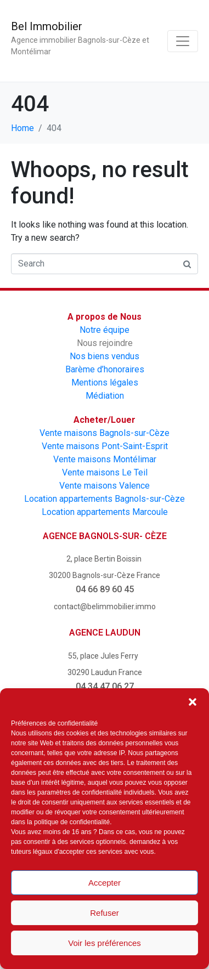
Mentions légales (104, 382)
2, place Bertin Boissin (104, 558)
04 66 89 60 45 (105, 589)
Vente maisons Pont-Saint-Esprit (105, 446)
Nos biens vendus (104, 356)
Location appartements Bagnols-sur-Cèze (104, 499)
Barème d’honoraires (104, 369)
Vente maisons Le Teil (105, 472)
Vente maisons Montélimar (104, 459)
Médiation (105, 395)
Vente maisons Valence (104, 485)
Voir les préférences (104, 943)
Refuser (104, 912)
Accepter (104, 882)
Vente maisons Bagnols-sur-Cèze (104, 433)
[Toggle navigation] (182, 41)
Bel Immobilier (46, 26)
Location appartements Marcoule (105, 512)
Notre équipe (104, 330)
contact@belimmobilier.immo (105, 606)
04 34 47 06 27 (105, 686)
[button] (192, 701)
